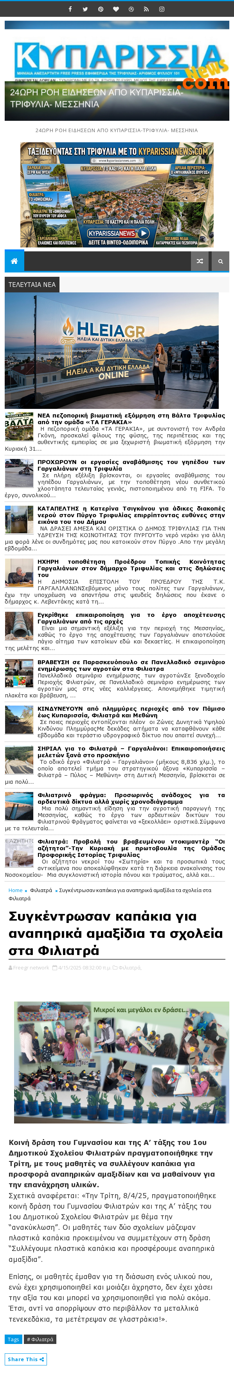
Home (16, 890)
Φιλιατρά (41, 890)
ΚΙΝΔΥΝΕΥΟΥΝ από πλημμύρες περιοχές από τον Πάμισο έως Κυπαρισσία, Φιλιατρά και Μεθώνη (131, 711)
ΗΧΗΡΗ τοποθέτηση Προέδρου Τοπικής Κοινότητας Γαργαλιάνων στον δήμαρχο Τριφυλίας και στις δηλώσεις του (131, 568)
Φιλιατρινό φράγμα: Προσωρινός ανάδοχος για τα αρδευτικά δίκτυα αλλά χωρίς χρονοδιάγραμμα (131, 798)
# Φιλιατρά (40, 1339)
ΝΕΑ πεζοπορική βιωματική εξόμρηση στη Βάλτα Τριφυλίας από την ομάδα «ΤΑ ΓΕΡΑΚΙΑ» (131, 418)
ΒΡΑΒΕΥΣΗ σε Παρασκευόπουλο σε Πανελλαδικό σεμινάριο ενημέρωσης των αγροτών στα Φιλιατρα (131, 665)
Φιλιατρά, (130, 967)
